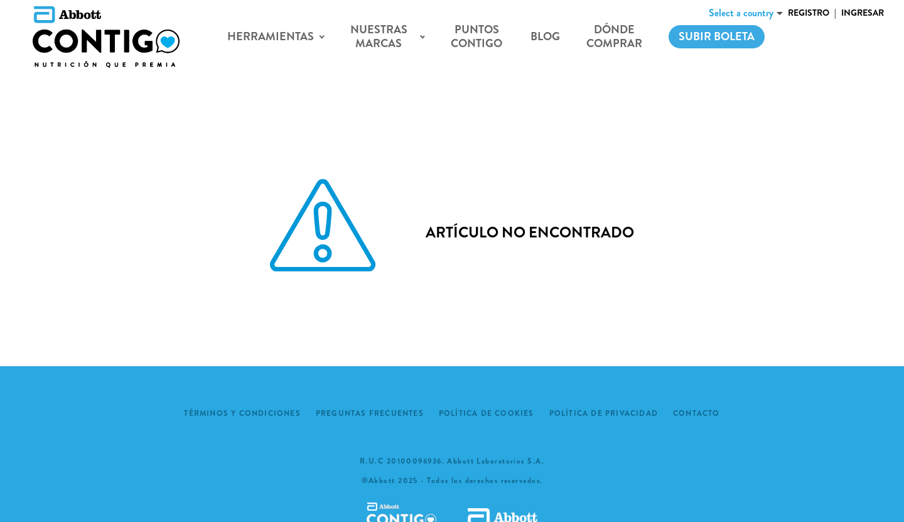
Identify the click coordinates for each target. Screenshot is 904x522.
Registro (808, 12)
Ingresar (862, 12)
